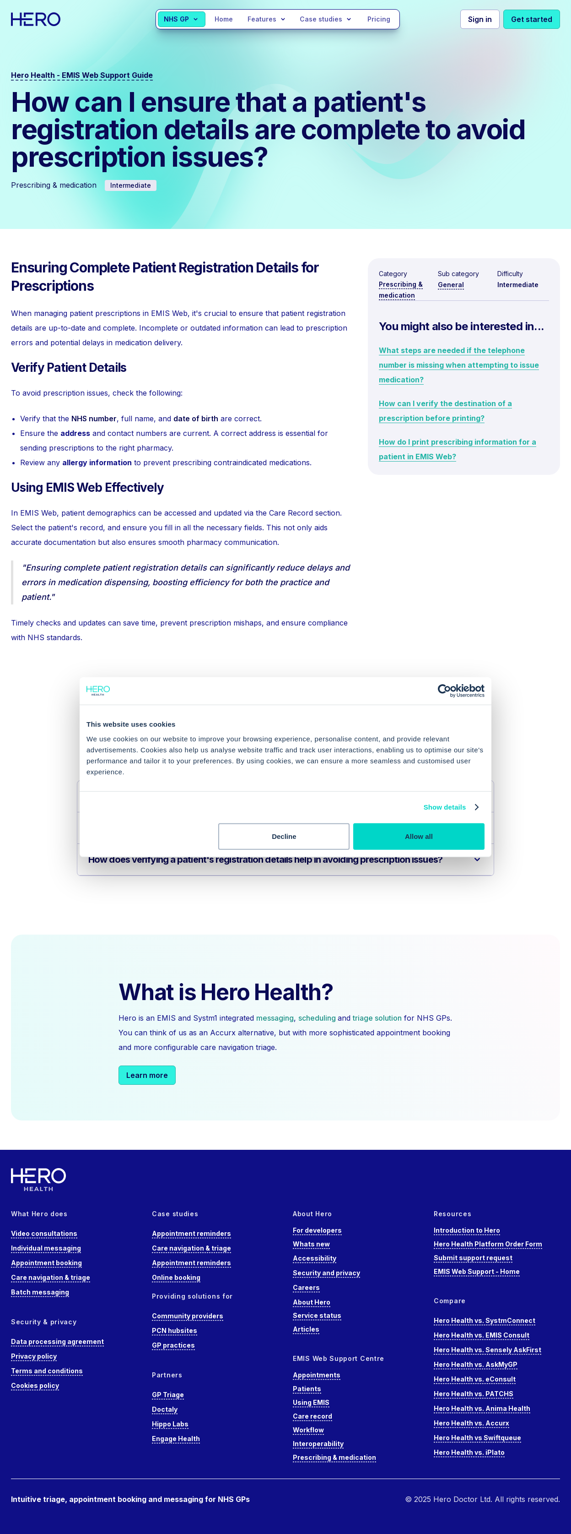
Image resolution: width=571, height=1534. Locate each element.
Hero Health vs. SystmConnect (484, 1320)
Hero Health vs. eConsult (475, 1379)
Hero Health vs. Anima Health (482, 1408)
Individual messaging (46, 1248)
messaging (275, 1018)
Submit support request (473, 1258)
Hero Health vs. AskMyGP (475, 1364)
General (451, 284)
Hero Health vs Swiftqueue (477, 1438)
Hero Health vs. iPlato (469, 1452)
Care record (312, 1416)
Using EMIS (311, 1402)
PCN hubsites (174, 1330)
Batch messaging (40, 1292)
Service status (317, 1315)
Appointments (316, 1375)
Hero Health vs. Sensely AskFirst (487, 1350)
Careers (306, 1287)
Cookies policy (35, 1385)
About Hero (311, 1302)
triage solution (377, 1018)
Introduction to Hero (467, 1230)
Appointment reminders (191, 1233)
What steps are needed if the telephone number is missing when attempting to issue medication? (459, 365)
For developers (317, 1230)
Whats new (311, 1244)
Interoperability (318, 1443)
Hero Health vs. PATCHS (473, 1394)
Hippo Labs (170, 1424)
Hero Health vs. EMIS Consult (481, 1335)
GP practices (173, 1345)
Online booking (176, 1277)
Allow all (419, 836)
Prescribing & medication (334, 1457)
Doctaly (165, 1409)
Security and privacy (326, 1273)
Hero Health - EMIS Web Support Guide (82, 75)
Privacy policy (34, 1356)
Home (224, 19)
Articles (306, 1329)
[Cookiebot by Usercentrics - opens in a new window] (444, 691)
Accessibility (314, 1258)
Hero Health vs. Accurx (471, 1423)
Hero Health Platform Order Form (488, 1244)
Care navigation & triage (50, 1277)
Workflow (308, 1430)
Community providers (187, 1316)
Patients (307, 1389)
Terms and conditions (47, 1371)
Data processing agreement (57, 1341)
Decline (284, 836)
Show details (445, 807)
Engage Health (176, 1438)
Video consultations (44, 1233)
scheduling (318, 1018)
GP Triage (168, 1394)
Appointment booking (46, 1263)
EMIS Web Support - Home (477, 1271)
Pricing (378, 19)
